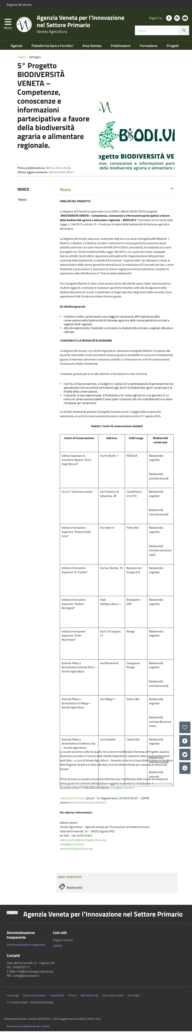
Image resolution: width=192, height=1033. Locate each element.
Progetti (173, 47)
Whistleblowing (89, 997)
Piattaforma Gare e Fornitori (53, 47)
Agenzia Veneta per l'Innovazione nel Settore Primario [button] (103, 916)
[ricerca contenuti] (157, 31)
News (22, 201)
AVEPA (57, 947)
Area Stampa (92, 47)
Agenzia (17, 47)
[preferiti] (184, 727)
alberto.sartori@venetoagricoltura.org (83, 841)
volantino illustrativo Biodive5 (88, 804)
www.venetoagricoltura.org (76, 850)
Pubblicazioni (121, 47)
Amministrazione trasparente (26, 946)
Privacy (72, 997)
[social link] (169, 19)
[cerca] (184, 31)
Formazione (149, 47)
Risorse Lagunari (94, 52)
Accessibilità (57, 997)
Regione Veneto (63, 941)
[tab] (117, 191)
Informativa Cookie (113, 997)
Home (21, 58)
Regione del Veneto (19, 4)
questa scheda (163, 785)
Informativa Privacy (72, 800)
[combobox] (162, 31)
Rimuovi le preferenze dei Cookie (28, 1028)
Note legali (134, 997)
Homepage (13, 997)
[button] (8, 25)
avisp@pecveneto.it (123, 789)
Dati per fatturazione (34, 997)
